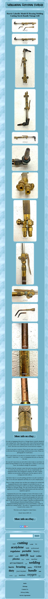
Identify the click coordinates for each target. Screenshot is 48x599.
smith (27, 559)
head (32, 556)
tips (36, 544)
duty (11, 570)
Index (25, 583)
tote (40, 571)
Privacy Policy (25, 592)
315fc (30, 567)
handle (32, 570)
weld (16, 556)
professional (35, 548)
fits (26, 563)
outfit (16, 575)
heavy (36, 551)
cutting (23, 543)
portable (26, 551)
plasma (16, 559)
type (39, 575)
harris (11, 567)
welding (34, 562)
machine (34, 559)
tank (27, 548)
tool (14, 544)
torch (24, 555)
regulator (15, 551)
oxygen (32, 574)
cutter (10, 556)
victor (37, 566)
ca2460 (31, 544)
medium (22, 575)
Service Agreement (25, 595)
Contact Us (25, 589)
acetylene (17, 547)
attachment (16, 563)
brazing (21, 566)
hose (23, 559)
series (11, 575)
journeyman (21, 571)
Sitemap (25, 586)
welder (39, 556)
